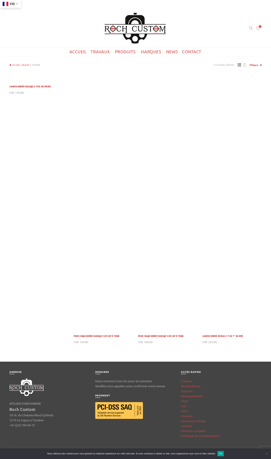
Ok (220, 453)
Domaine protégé (193, 421)
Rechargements (192, 396)
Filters (254, 65)
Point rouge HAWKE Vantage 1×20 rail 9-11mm (96, 336)
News (172, 51)
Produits (125, 51)
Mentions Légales (193, 431)
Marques (151, 51)
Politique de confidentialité (200, 436)
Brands (25, 64)
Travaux (100, 51)
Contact (191, 51)
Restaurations (190, 386)
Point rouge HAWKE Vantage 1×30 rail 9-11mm (161, 336)
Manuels (187, 416)
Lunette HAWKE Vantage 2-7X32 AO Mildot (30, 87)
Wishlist (260, 27)
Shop (184, 401)
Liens (184, 411)
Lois (184, 406)
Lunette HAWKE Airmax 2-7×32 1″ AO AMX (222, 336)
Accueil (78, 51)
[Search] (251, 28)
